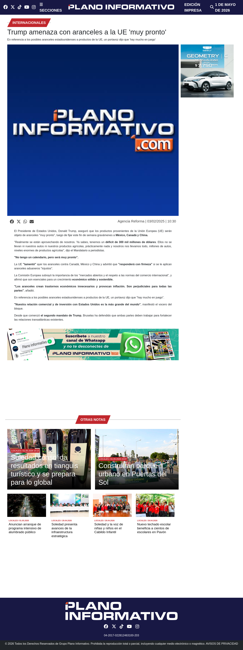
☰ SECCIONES (50, 7)
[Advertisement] (93, 386)
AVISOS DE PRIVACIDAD (222, 643)
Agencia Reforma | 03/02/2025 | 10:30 (147, 221)
